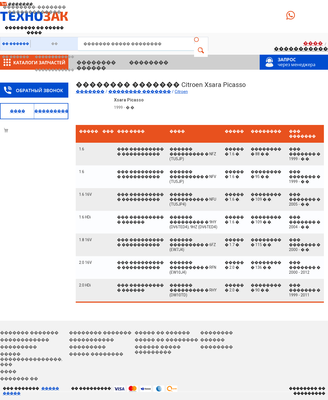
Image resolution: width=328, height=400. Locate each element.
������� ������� (29, 332)
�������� (96, 62)
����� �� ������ (162, 332)
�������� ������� (100, 332)
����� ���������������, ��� (31, 359)
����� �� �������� (166, 339)
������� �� (19, 378)
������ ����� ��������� (157, 349)
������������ (24, 339)
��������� (18, 346)
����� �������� (96, 354)
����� (201, 50)
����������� (301, 49)
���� (313, 43)
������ (91, 68)
